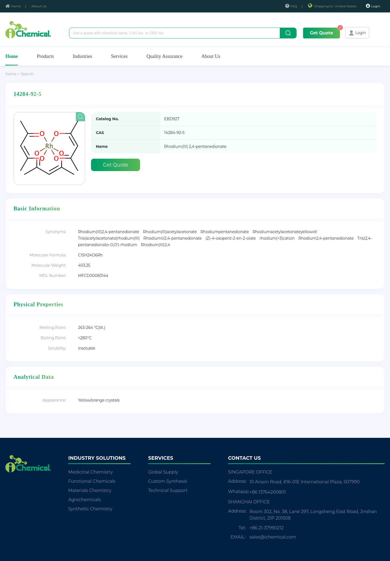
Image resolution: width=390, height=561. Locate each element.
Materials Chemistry (89, 490)
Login (373, 6)
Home (13, 6)
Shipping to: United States (332, 6)
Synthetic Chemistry (90, 508)
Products (45, 56)
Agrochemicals (84, 499)
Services (119, 56)
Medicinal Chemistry (90, 472)
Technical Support (167, 490)
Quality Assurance (164, 56)
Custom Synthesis (167, 481)
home (11, 73)
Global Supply (163, 472)
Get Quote (321, 32)
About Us (39, 6)
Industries (82, 56)
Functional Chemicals (91, 481)
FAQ (291, 6)
